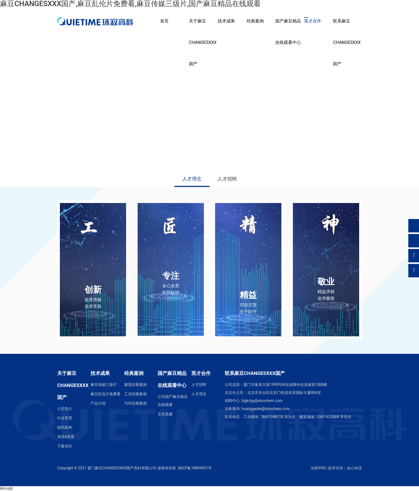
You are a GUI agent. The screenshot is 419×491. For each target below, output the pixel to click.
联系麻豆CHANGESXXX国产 (346, 42)
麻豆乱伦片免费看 (106, 394)
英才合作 (312, 21)
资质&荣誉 (66, 437)
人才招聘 (227, 179)
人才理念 (191, 179)
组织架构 (64, 427)
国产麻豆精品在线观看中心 (288, 31)
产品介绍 (98, 403)
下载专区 (64, 446)
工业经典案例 (135, 394)
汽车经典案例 (135, 403)
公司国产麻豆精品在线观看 (173, 400)
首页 (164, 21)
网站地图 (6, 488)
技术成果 (226, 21)
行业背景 (64, 418)
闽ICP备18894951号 (195, 468)
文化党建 (165, 414)
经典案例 (255, 21)
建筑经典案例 (135, 384)
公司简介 (64, 408)
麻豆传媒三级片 (104, 384)
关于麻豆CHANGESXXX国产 (202, 42)
